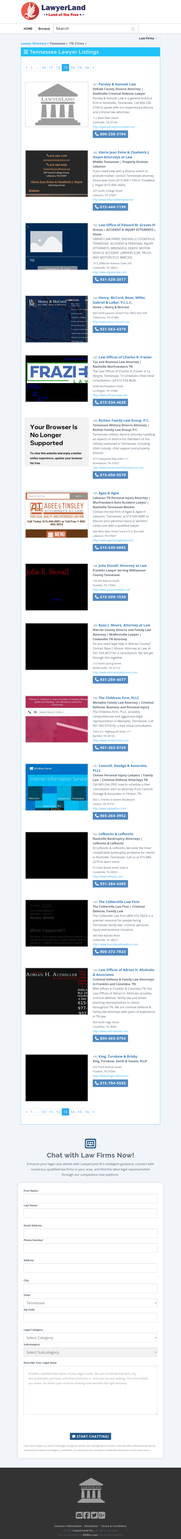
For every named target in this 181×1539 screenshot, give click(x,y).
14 (73, 67)
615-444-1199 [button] (110, 206)
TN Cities (78, 43)
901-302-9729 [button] (110, 747)
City (26, 1280)
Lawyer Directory (33, 43)
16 (87, 67)
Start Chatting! (90, 1436)
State (27, 1295)
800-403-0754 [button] (110, 1038)
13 (65, 67)
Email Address (33, 1225)
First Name (31, 1190)
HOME (28, 29)
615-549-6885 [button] (110, 547)
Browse (44, 29)
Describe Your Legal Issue (40, 1362)
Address (29, 1260)
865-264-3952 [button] (110, 815)
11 (51, 67)
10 (44, 67)
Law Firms (148, 38)
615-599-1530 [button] (110, 596)
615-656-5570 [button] (110, 474)
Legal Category (33, 1330)
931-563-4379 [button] (110, 329)
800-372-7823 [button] (110, 951)
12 (58, 67)
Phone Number (33, 1240)
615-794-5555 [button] (110, 1083)
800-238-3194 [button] (110, 133)
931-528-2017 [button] (110, 279)
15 (80, 67)
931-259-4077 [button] (110, 679)
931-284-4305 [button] (110, 883)
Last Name (31, 1205)
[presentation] (90, 1424)
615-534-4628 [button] (110, 402)
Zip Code (29, 1309)
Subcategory (32, 1344)
